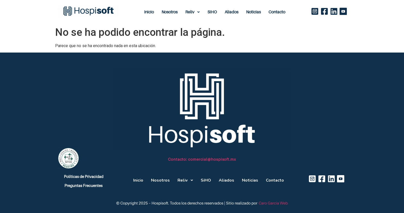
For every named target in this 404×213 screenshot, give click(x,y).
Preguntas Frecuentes (83, 186)
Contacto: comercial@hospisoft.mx (202, 159)
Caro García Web (273, 203)
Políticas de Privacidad (83, 177)
